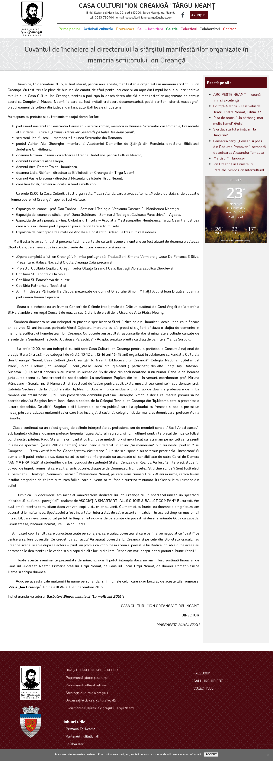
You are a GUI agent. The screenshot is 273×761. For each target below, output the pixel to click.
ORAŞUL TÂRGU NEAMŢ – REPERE (93, 670)
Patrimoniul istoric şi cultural (86, 677)
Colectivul (189, 28)
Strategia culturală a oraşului (87, 692)
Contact (229, 28)
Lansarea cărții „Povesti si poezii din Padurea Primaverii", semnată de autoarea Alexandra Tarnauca (239, 146)
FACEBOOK (202, 673)
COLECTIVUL (203, 688)
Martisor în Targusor (229, 158)
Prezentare (125, 28)
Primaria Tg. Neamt (80, 728)
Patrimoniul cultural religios (86, 685)
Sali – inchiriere (150, 28)
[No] (268, 755)
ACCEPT (211, 754)
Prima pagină (69, 28)
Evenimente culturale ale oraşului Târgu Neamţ (100, 708)
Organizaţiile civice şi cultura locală (91, 700)
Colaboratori (210, 28)
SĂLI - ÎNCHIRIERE (208, 680)
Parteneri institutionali (82, 736)
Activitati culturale (98, 28)
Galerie (172, 28)
